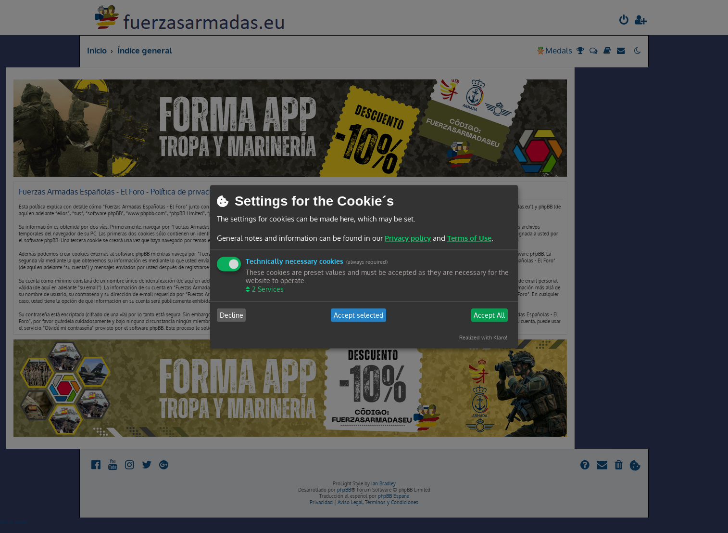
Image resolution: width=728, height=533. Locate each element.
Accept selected (358, 315)
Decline (231, 315)
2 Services (267, 290)
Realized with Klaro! (483, 338)
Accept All (489, 315)
